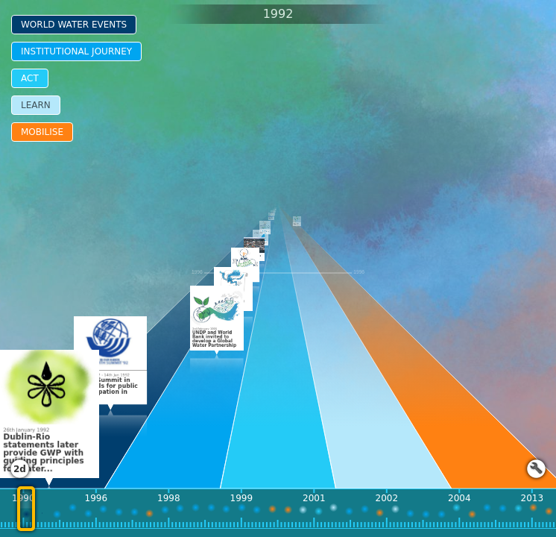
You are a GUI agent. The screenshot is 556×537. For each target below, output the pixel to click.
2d (19, 469)
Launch (536, 468)
